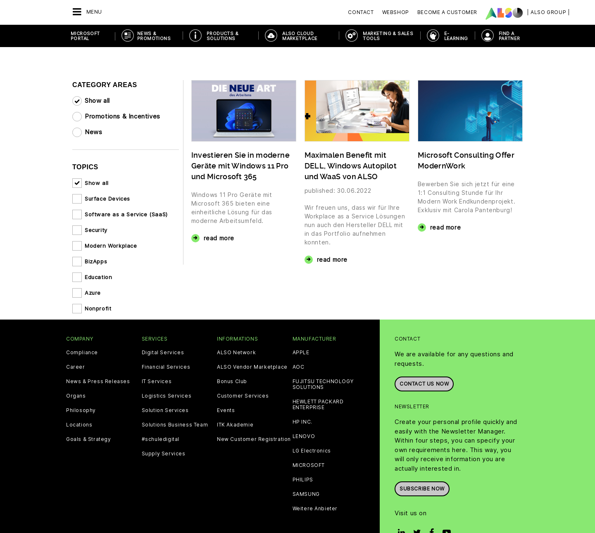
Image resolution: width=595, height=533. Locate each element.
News (93, 132)
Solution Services (165, 410)
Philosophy (81, 410)
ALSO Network (236, 352)
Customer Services (243, 396)
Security (96, 230)
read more (219, 238)
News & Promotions (154, 36)
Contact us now (424, 384)
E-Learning (456, 36)
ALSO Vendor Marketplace (252, 367)
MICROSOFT (309, 465)
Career (75, 367)
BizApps (96, 261)
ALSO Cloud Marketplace (299, 36)
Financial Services (166, 367)
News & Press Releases (98, 381)
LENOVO (304, 436)
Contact (361, 12)
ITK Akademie (235, 425)
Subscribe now (422, 489)
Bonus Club (232, 381)
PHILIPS (303, 480)
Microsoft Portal (85, 36)
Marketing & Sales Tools (388, 36)
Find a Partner (509, 36)
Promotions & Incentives (122, 116)
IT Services (157, 381)
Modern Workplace (111, 245)
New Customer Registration (254, 439)
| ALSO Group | (548, 12)
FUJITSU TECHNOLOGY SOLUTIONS (323, 384)
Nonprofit (98, 308)
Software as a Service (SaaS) (126, 214)
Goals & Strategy (88, 439)
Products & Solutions (222, 36)
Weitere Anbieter (315, 509)
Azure (93, 292)
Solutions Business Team (175, 425)
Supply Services (164, 454)
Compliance (82, 352)
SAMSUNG (306, 494)
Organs (76, 396)
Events (226, 410)
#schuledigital (160, 439)
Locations (79, 425)
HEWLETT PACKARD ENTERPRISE (318, 404)
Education (98, 277)
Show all (97, 100)
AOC (299, 367)
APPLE (301, 352)
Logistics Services (167, 396)
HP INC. (302, 422)
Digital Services (163, 352)
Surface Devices (107, 198)
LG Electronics (312, 451)
